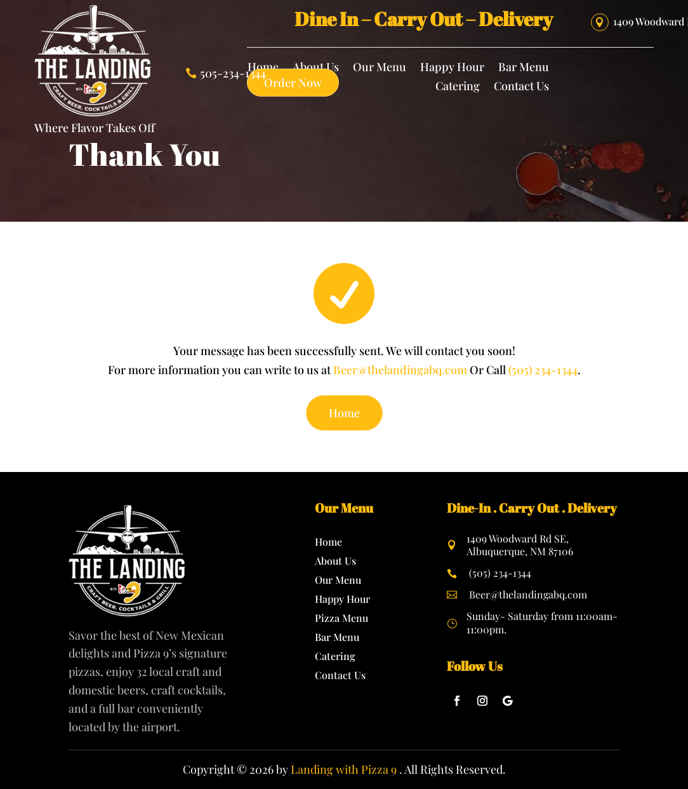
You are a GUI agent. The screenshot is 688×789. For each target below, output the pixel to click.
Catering (457, 87)
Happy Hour (452, 68)
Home (344, 413)
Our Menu (379, 68)
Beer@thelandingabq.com (400, 369)
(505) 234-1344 (543, 369)
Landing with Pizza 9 (344, 769)
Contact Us (521, 87)
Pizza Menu (341, 619)
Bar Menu (523, 68)
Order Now (293, 82)
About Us (335, 561)
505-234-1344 (233, 73)
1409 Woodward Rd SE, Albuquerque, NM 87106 (519, 545)
